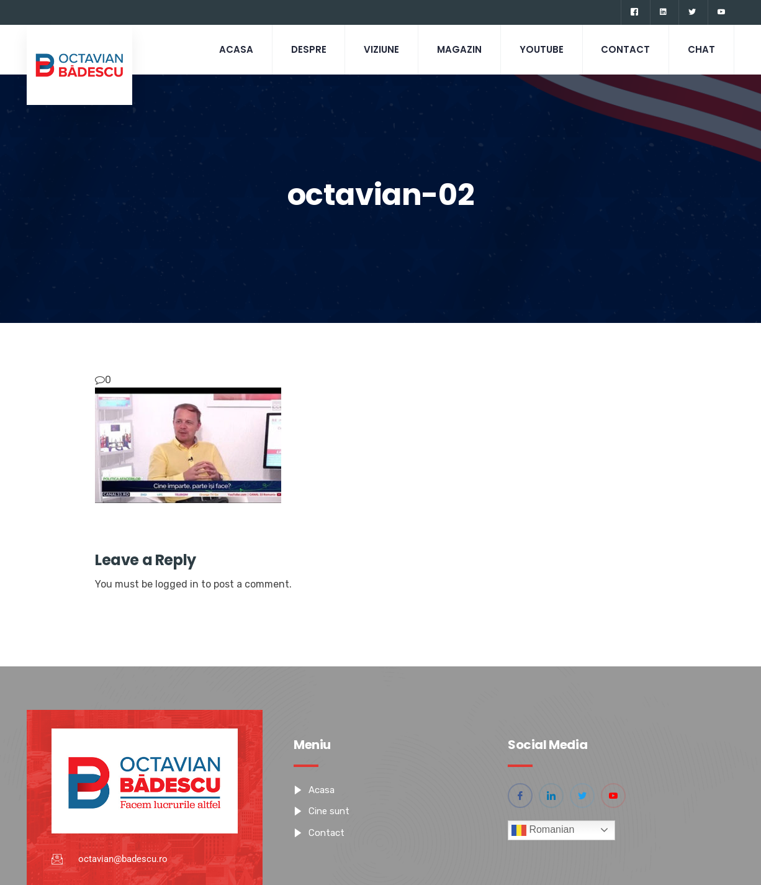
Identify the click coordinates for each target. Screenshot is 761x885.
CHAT (701, 49)
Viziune (381, 49)
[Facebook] (634, 12)
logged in (177, 584)
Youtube (541, 49)
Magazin (458, 49)
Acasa (235, 49)
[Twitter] (691, 12)
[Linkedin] (663, 12)
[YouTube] (721, 12)
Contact (625, 49)
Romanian (542, 830)
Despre (307, 49)
